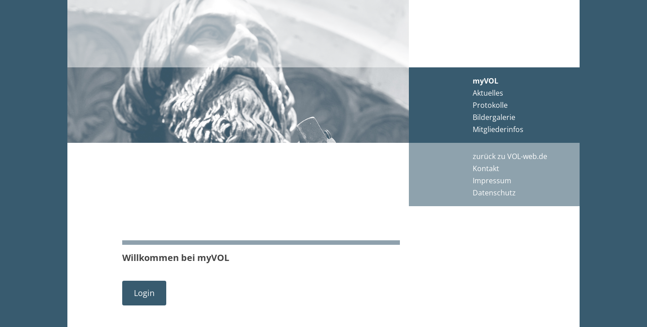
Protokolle (490, 105)
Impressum (492, 181)
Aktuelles (488, 93)
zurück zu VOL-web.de (510, 156)
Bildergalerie (494, 117)
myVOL (485, 81)
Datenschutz (494, 193)
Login (144, 292)
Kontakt (486, 168)
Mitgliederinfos (498, 129)
